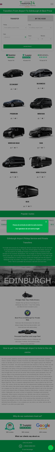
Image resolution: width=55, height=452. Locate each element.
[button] (50, 447)
